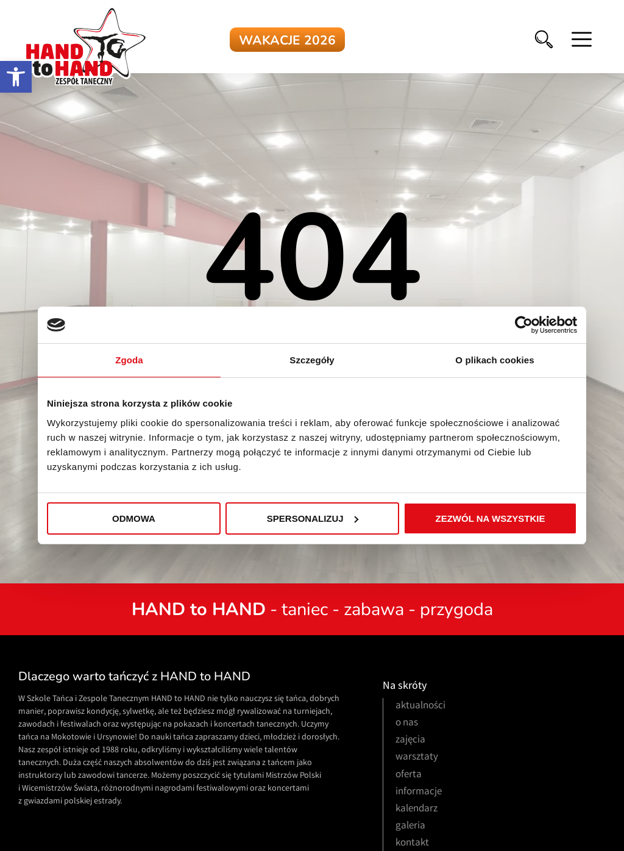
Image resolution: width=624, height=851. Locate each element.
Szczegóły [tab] (311, 360)
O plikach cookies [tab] (494, 360)
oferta (408, 775)
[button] (16, 77)
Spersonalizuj (312, 518)
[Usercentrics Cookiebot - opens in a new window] (523, 325)
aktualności (420, 706)
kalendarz (416, 809)
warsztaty (416, 757)
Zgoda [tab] (129, 360)
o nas (406, 723)
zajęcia (410, 740)
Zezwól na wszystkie (490, 518)
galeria (410, 826)
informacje (418, 792)
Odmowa (133, 518)
